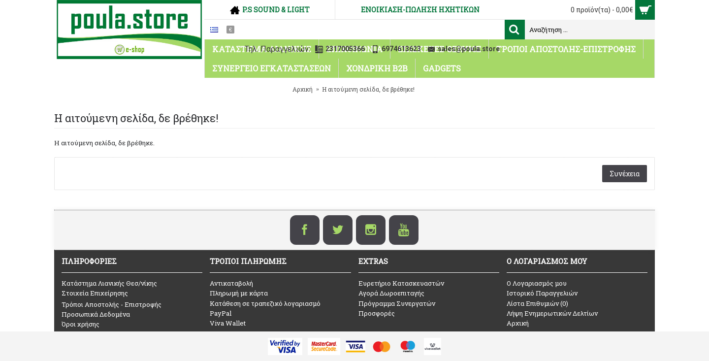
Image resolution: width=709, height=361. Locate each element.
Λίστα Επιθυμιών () (537, 303)
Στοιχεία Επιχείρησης (95, 293)
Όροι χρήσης (80, 324)
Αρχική (518, 323)
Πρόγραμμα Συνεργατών (396, 303)
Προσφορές (376, 313)
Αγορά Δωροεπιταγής (391, 293)
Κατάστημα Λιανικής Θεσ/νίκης (109, 283)
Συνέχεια (625, 173)
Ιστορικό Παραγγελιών (542, 293)
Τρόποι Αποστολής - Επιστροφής (111, 304)
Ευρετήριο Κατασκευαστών (401, 283)
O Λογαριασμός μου (537, 283)
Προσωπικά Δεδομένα (96, 314)
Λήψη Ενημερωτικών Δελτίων (552, 313)
